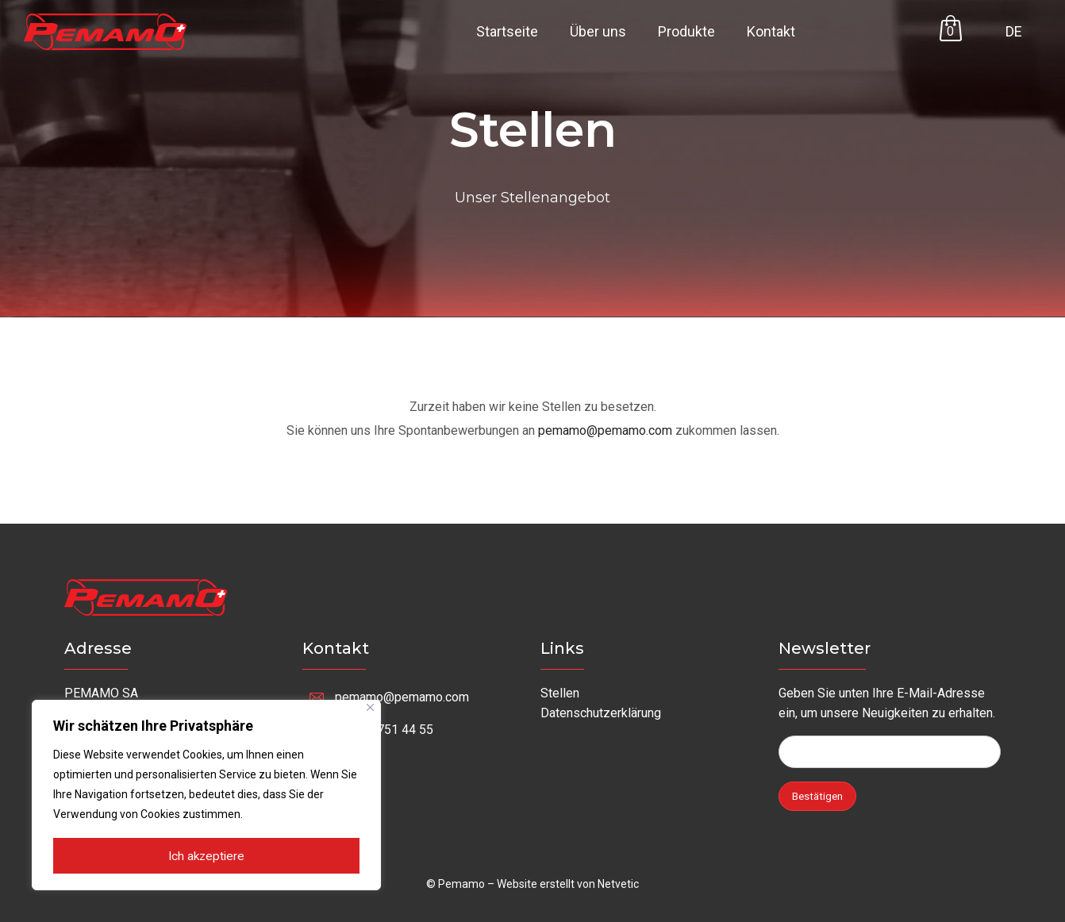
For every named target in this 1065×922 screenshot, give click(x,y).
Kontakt (771, 31)
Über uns (598, 31)
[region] (206, 795)
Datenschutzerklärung (600, 712)
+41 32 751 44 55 (384, 729)
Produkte (686, 31)
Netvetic (618, 884)
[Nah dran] (370, 708)
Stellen (559, 693)
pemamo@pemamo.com (605, 430)
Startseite (507, 31)
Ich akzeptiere (206, 856)
